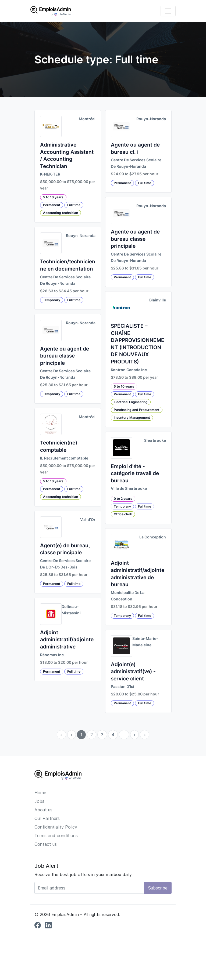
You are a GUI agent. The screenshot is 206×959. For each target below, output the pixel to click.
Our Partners (47, 818)
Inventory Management (132, 417)
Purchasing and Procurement (136, 410)
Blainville (157, 300)
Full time (73, 205)
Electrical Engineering (131, 402)
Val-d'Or (87, 519)
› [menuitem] (134, 734)
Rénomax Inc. (52, 655)
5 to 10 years (53, 197)
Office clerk (123, 514)
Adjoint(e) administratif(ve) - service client (133, 671)
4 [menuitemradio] (113, 734)
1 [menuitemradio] (81, 734)
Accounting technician (60, 213)
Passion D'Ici (122, 686)
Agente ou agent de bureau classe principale (64, 356)
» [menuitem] (144, 734)
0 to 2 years (123, 499)
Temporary (51, 300)
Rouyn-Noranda (80, 236)
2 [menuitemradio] (91, 734)
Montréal (87, 119)
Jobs (39, 801)
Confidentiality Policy (55, 827)
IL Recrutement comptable (64, 458)
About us (43, 809)
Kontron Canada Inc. (129, 370)
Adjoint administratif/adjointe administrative (67, 639)
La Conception (152, 537)
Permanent (51, 205)
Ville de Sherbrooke (129, 488)
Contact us (45, 844)
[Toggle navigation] (168, 11)
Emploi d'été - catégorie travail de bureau (135, 473)
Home (40, 792)
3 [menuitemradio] (102, 734)
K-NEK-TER (50, 174)
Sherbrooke (155, 440)
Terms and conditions (56, 835)
